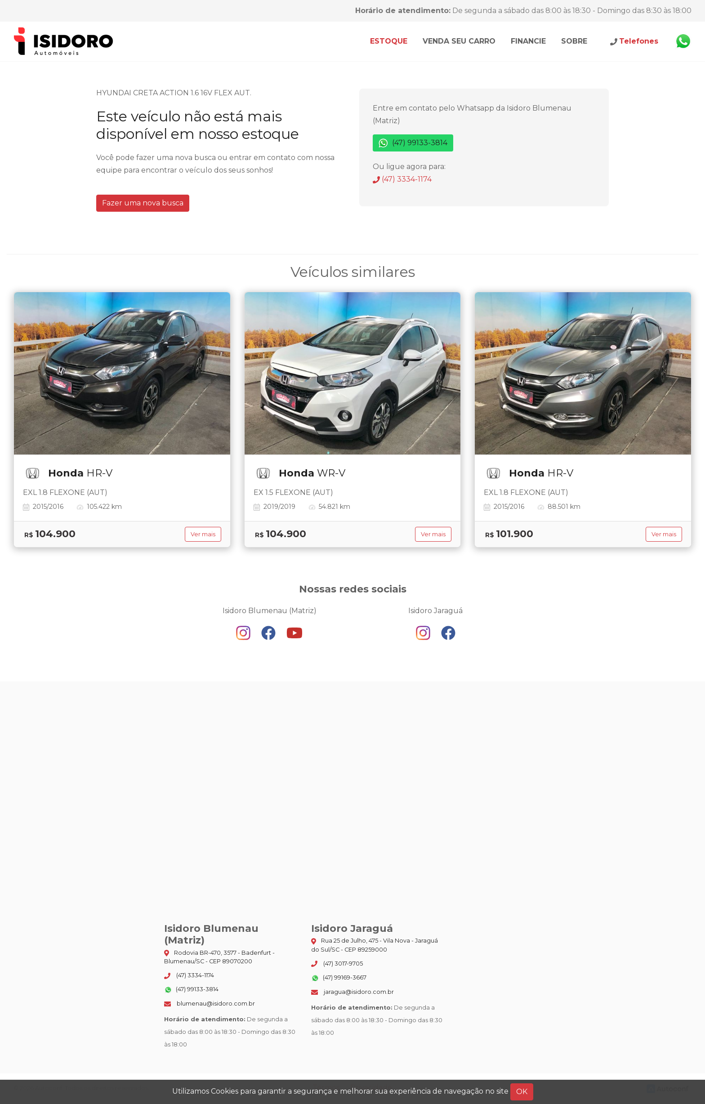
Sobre (574, 41)
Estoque (388, 41)
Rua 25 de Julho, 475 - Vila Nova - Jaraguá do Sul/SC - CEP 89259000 (374, 945)
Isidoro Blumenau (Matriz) (63, 41)
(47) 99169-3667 (338, 978)
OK (521, 1091)
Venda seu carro (459, 41)
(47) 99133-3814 (413, 143)
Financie (528, 41)
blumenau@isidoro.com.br (209, 1003)
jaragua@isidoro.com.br (352, 991)
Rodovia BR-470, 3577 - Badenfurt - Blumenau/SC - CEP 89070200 (219, 957)
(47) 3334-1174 (402, 179)
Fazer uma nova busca (142, 203)
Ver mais (203, 534)
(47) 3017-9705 (337, 963)
